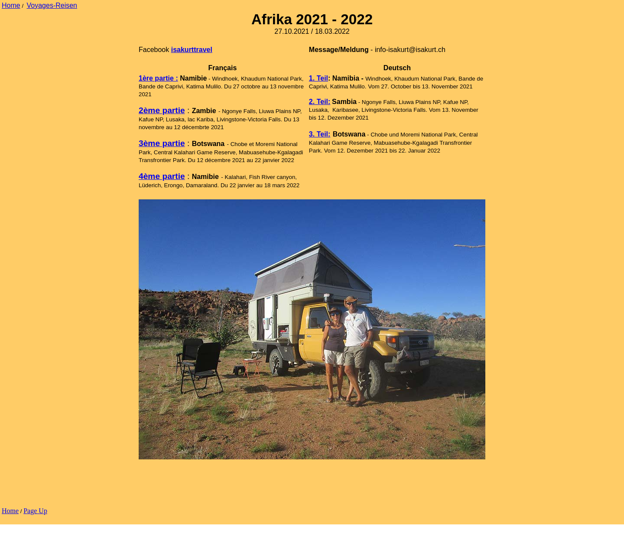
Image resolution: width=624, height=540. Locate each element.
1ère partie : (158, 78)
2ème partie (162, 110)
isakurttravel (191, 49)
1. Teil (318, 78)
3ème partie (162, 143)
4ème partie (162, 176)
